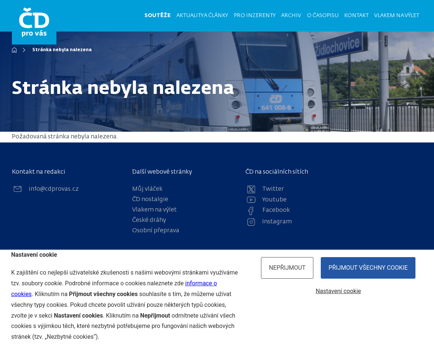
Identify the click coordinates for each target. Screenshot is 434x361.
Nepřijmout (287, 267)
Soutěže (157, 15)
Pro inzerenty (254, 15)
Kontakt (356, 15)
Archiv (291, 15)
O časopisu (323, 15)
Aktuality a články (202, 15)
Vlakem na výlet (396, 15)
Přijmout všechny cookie (368, 267)
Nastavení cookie (338, 291)
